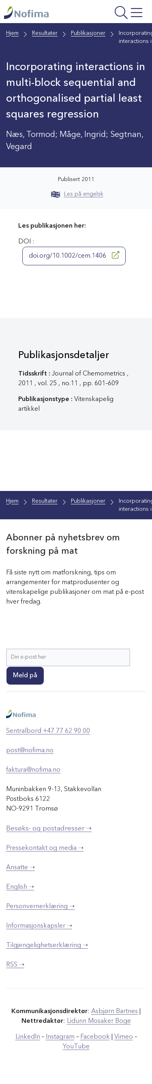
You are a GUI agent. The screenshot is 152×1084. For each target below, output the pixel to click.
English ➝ (20, 887)
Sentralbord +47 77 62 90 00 (48, 731)
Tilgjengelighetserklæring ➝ (47, 945)
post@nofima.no (30, 750)
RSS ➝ (15, 965)
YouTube (76, 1046)
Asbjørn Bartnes (114, 1011)
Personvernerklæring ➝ (40, 906)
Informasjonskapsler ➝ (39, 926)
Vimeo (123, 1037)
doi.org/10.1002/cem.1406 (74, 255)
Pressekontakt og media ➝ (44, 848)
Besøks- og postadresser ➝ (49, 828)
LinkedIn (27, 1037)
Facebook (95, 1037)
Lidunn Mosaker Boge (99, 1021)
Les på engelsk (77, 194)
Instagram (60, 1037)
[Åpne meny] (119, 13)
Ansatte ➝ (20, 867)
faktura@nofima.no (33, 770)
